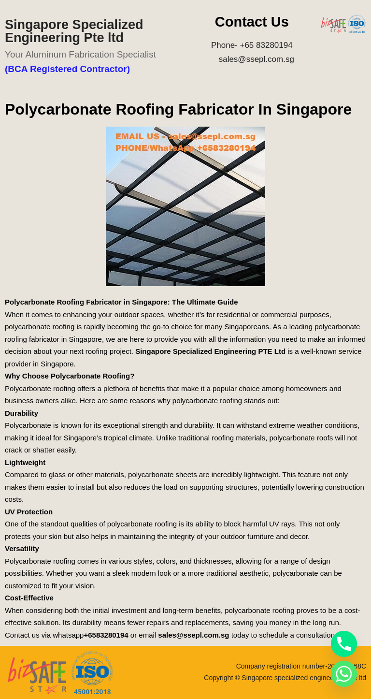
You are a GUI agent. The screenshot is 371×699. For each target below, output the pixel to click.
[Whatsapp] (344, 674)
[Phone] (344, 644)
